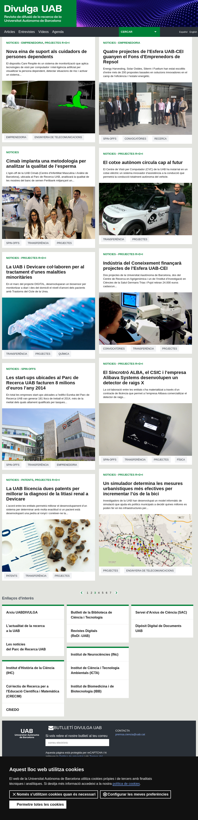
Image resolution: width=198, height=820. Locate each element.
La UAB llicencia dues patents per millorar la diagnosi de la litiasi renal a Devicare (47, 494)
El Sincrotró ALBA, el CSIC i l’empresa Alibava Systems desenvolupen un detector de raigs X (144, 377)
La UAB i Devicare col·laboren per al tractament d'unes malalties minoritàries (45, 272)
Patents (27, 479)
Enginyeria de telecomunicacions (58, 137)
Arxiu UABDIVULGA (22, 612)
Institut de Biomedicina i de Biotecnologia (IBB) (92, 689)
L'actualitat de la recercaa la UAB (25, 628)
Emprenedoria (32, 42)
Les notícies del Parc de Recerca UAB (26, 647)
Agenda (57, 32)
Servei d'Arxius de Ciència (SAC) (161, 612)
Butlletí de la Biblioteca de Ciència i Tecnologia (91, 615)
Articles (9, 32)
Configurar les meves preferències (135, 794)
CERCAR (126, 31)
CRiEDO (12, 709)
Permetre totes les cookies (38, 804)
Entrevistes (26, 32)
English (193, 32)
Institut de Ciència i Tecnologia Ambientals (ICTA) (95, 670)
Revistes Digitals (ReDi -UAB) (84, 633)
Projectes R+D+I (57, 42)
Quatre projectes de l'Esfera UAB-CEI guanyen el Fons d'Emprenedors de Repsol (143, 56)
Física (181, 459)
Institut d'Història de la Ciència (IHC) (30, 670)
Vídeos (43, 32)
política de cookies (126, 783)
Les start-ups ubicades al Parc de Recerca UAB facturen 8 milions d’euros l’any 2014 (42, 383)
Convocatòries (135, 138)
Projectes (64, 243)
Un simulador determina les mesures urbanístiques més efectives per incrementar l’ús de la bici (143, 488)
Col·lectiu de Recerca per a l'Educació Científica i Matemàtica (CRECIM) (32, 691)
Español (183, 32)
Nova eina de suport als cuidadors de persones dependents (46, 54)
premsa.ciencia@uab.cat (130, 734)
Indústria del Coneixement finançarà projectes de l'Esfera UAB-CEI (142, 265)
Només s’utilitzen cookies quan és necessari (53, 794)
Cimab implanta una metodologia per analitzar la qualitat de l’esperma (46, 163)
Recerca (160, 138)
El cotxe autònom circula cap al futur (143, 162)
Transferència (38, 243)
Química (63, 353)
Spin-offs (12, 243)
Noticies (12, 42)
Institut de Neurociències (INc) (94, 654)
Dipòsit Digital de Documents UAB (158, 628)
